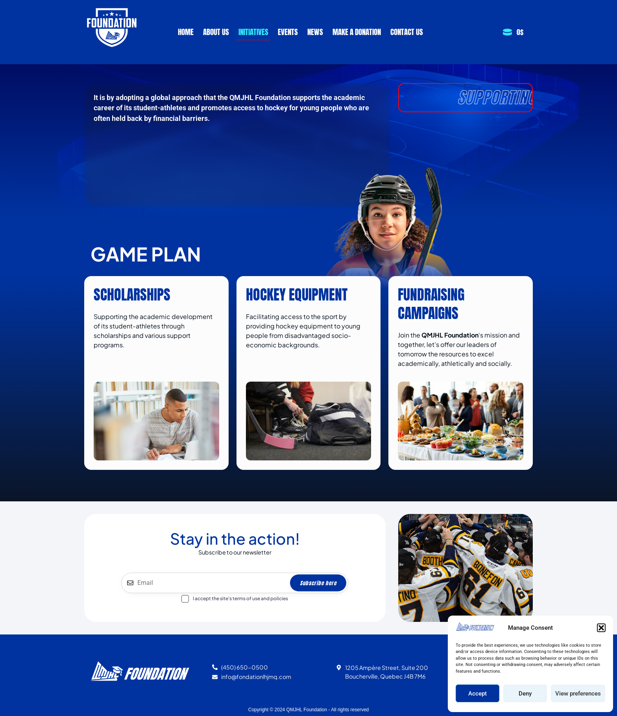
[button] (601, 628)
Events (288, 31)
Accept (477, 693)
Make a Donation (357, 31)
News (315, 31)
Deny (525, 693)
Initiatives (253, 31)
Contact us (406, 31)
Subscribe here (318, 582)
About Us (216, 31)
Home (186, 31)
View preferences (578, 693)
